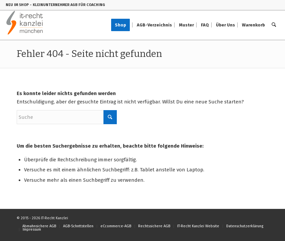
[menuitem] (122, 25)
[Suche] (273, 25)
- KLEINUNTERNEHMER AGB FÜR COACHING (67, 5)
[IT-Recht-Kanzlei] (25, 25)
